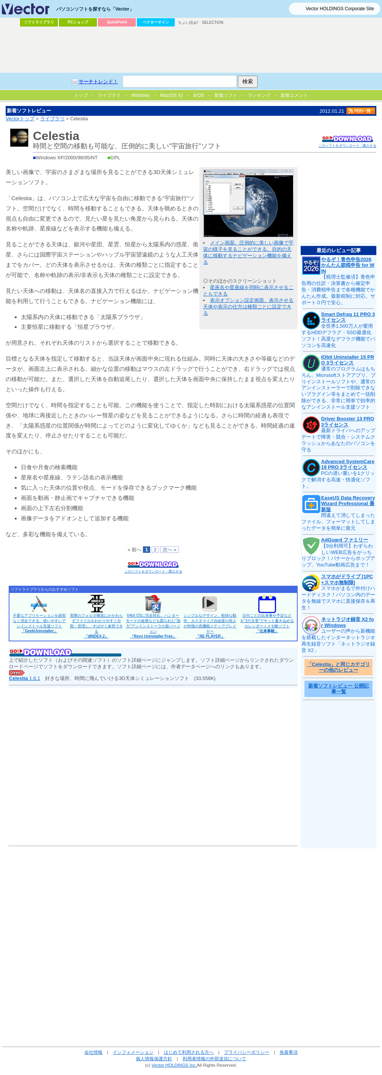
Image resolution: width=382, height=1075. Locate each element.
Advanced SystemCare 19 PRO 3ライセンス (347, 464)
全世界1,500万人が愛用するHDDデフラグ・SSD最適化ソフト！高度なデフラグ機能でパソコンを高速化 (338, 335)
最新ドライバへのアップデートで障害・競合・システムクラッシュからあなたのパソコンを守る (338, 440)
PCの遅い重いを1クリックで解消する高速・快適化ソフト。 (338, 479)
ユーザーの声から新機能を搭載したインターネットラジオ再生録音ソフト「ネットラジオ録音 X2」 (338, 640)
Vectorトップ (20, 118)
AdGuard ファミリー (344, 540)
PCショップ (78, 22)
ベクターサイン (156, 22)
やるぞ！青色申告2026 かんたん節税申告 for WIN (347, 265)
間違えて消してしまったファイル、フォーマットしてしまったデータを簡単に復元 (338, 521)
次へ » (170, 549)
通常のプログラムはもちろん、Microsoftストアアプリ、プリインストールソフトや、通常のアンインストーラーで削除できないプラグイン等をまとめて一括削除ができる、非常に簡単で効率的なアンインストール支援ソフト (338, 388)
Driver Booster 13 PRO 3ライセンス (347, 422)
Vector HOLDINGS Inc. (174, 1065)
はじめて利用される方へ (189, 1052)
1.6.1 (24, 678)
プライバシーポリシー (246, 1052)
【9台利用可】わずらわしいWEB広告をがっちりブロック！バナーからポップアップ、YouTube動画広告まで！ (338, 555)
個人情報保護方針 (154, 1058)
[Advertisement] (98, 44)
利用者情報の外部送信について (214, 1058)
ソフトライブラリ (39, 22)
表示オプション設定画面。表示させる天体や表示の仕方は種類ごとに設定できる (248, 306)
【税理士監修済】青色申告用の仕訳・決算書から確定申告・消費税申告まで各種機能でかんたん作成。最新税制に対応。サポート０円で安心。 (338, 289)
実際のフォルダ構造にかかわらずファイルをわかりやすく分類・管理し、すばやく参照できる (96, 625)
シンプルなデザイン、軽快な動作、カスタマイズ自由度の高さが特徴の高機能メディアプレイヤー (209, 625)
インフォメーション (133, 1052)
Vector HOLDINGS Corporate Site (340, 8)
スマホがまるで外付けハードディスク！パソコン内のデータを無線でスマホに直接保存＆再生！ (338, 597)
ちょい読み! (188, 22)
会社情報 (93, 1052)
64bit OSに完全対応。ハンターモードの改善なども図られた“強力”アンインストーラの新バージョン (153, 625)
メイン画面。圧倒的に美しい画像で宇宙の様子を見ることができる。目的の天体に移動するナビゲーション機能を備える (248, 252)
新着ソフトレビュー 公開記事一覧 (338, 689)
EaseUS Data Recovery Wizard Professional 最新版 (348, 503)
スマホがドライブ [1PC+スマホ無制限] (347, 579)
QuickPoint (117, 22)
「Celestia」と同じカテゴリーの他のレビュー (338, 667)
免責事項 (289, 1052)
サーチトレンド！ (98, 81)
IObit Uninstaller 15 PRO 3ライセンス (347, 360)
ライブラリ (52, 118)
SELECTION (213, 22)
